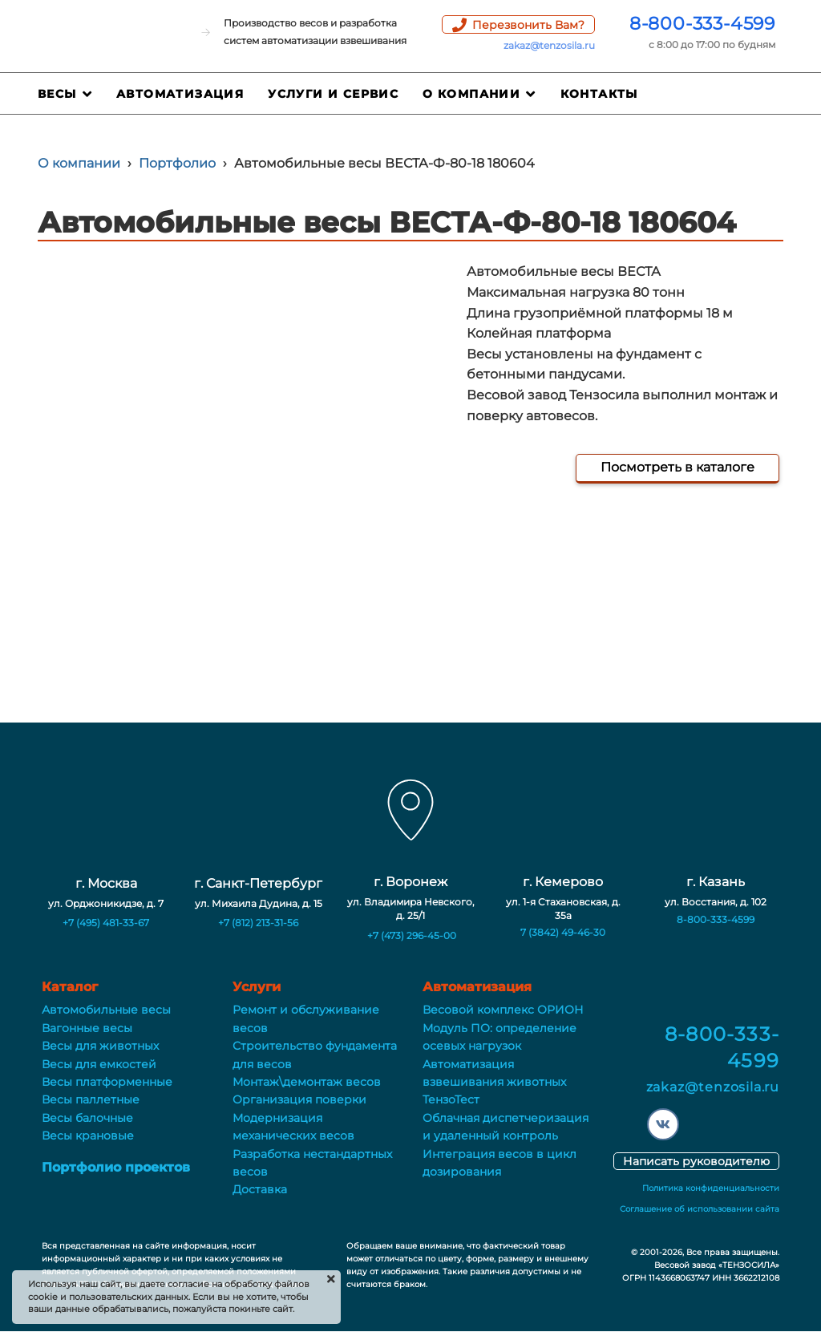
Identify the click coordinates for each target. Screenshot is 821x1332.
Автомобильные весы (106, 1009)
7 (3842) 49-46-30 (562, 932)
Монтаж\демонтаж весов (307, 1082)
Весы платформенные (107, 1082)
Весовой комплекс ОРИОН (503, 1009)
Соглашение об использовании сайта (699, 1209)
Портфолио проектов (116, 1167)
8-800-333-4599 (702, 23)
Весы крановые (88, 1135)
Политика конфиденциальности (710, 1188)
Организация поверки (299, 1099)
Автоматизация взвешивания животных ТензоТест (494, 1082)
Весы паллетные (91, 1099)
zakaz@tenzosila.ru (549, 45)
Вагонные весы (87, 1028)
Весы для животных (100, 1045)
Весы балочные (87, 1118)
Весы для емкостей (99, 1064)
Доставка (260, 1189)
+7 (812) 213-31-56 (258, 923)
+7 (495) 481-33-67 (106, 923)
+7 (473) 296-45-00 (411, 935)
